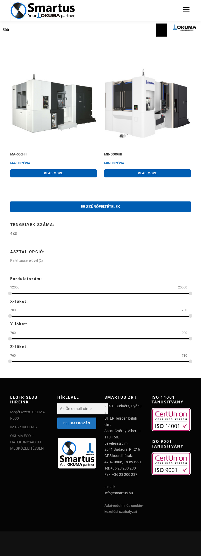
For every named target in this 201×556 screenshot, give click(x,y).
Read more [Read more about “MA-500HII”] (53, 173)
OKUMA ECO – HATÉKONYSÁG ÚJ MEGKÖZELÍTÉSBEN (27, 442)
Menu (186, 10)
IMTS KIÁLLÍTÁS (23, 427)
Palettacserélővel (24, 260)
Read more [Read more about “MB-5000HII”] (147, 173)
